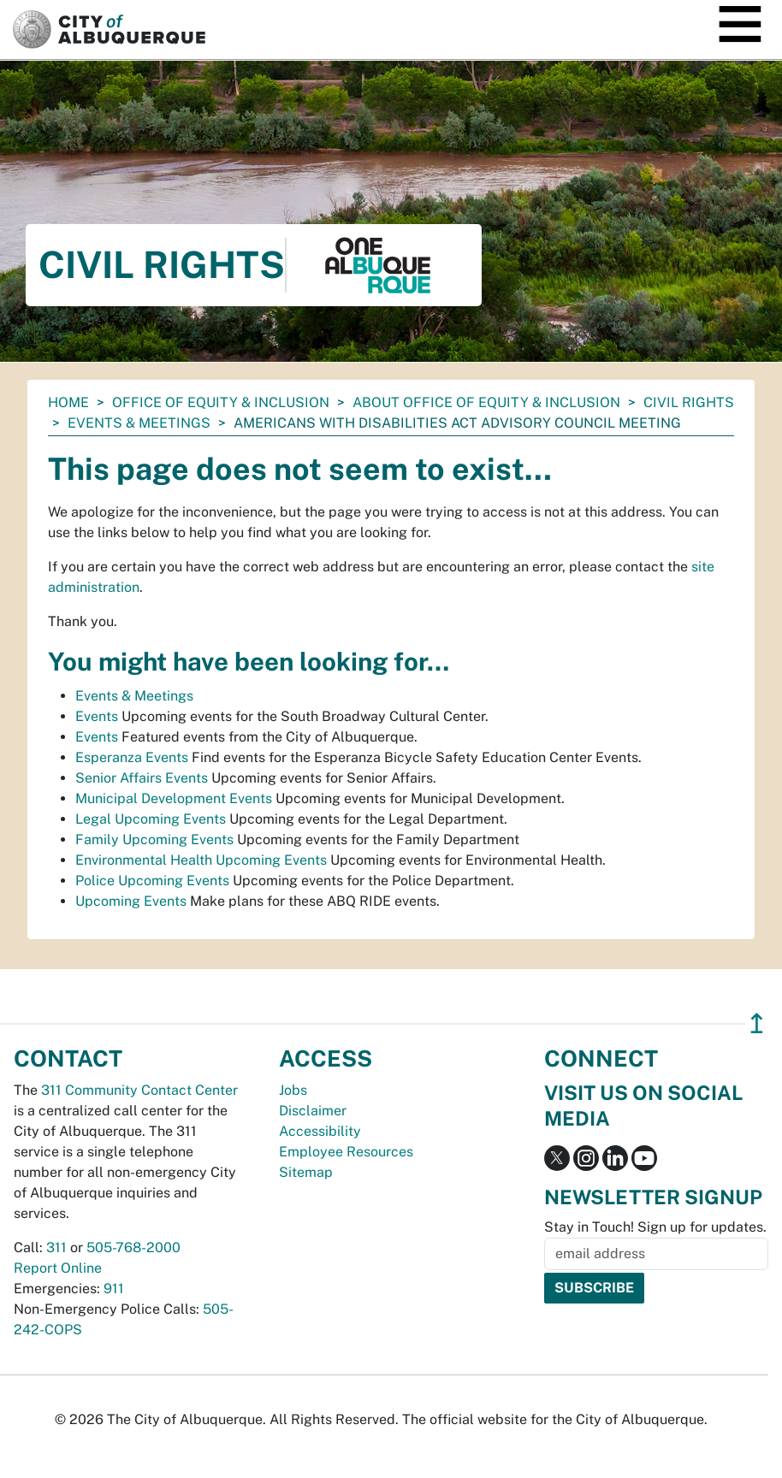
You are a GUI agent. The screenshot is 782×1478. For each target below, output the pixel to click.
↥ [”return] (756, 1023)
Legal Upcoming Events (150, 819)
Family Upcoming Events (154, 839)
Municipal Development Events (173, 798)
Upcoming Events (131, 901)
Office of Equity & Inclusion (220, 402)
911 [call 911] (114, 1288)
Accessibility (320, 1131)
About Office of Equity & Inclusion (486, 402)
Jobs (293, 1090)
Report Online (58, 1268)
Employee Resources (346, 1152)
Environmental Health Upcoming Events (201, 860)
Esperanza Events (131, 757)
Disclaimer (313, 1111)
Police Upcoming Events (152, 880)
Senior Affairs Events (141, 778)
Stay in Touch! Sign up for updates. (655, 1227)
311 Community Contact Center (139, 1090)
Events (96, 716)
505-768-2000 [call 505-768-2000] (133, 1247)
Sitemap (306, 1172)
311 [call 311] (56, 1247)
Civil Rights (688, 402)
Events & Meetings (139, 423)
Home (68, 402)
